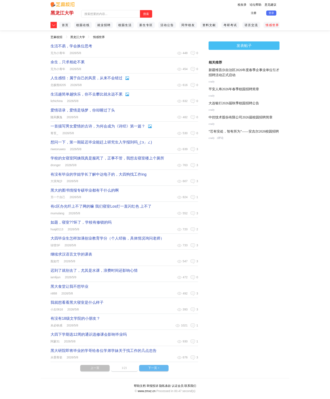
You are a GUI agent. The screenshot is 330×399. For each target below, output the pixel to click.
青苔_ (54, 133)
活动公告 (167, 25)
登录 (271, 13)
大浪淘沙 (56, 181)
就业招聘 (104, 25)
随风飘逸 (56, 117)
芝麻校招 (56, 35)
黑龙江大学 (62, 13)
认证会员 (178, 385)
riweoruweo (58, 149)
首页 (65, 25)
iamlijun (55, 277)
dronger (56, 165)
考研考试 (230, 25)
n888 (54, 293)
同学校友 (188, 25)
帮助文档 (140, 385)
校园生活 (125, 25)
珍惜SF (55, 245)
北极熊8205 (58, 85)
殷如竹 (55, 261)
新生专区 (146, 25)
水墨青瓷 (56, 357)
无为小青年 (58, 53)
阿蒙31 (55, 341)
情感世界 (272, 25)
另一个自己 (58, 197)
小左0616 (57, 309)
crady (212, 81)
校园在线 (83, 25)
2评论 (220, 137)
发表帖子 (244, 46)
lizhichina (57, 101)
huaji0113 (57, 229)
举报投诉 (152, 385)
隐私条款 (165, 385)
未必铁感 (56, 325)
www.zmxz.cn (147, 391)
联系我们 (190, 385)
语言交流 (251, 25)
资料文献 (209, 25)
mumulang (57, 213)
